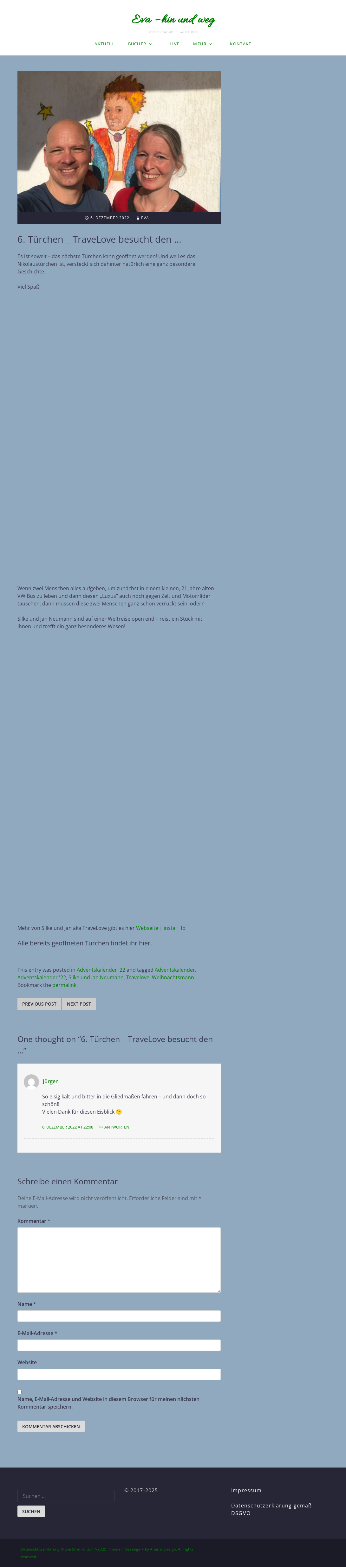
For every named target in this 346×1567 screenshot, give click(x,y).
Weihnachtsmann (173, 977)
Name (26, 1304)
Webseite (147, 927)
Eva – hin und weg (173, 20)
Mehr (199, 44)
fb (183, 927)
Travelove (137, 977)
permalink (64, 985)
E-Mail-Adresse (37, 1333)
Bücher (137, 44)
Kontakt (240, 44)
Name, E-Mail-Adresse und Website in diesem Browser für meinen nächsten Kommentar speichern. (108, 1403)
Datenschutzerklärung (40, 1549)
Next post (79, 1004)
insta (169, 927)
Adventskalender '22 (101, 969)
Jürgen (51, 1081)
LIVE (175, 44)
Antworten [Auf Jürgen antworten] (117, 1127)
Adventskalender (175, 969)
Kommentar (33, 1221)
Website (27, 1362)
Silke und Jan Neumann (96, 977)
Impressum (246, 1490)
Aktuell (104, 44)
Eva (145, 218)
